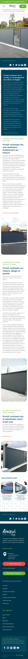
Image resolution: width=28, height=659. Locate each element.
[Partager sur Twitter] (16, 65)
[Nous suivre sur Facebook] (4, 648)
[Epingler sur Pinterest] (22, 65)
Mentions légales (19, 655)
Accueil (3, 9)
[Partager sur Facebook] (13, 65)
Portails (14, 9)
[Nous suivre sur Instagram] (8, 648)
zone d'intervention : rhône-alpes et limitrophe (13, 1)
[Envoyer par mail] (19, 65)
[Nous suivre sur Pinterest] (11, 648)
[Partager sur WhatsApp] (10, 65)
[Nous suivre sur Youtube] (18, 648)
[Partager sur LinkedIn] (25, 65)
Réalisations (9, 9)
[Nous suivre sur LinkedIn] (14, 648)
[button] (4, 6)
